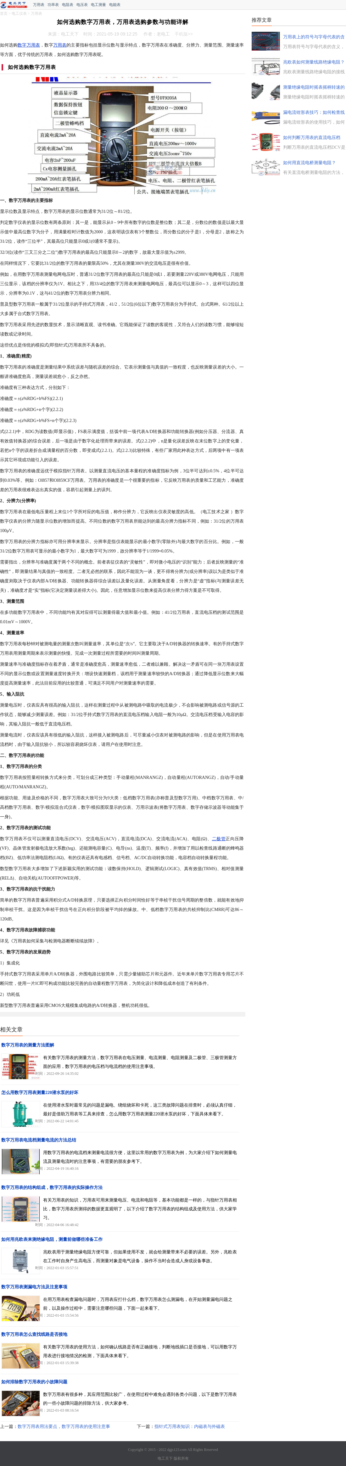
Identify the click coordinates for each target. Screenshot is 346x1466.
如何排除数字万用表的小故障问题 (34, 1382)
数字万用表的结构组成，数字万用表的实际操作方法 (52, 1187)
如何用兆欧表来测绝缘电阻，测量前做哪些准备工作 (52, 1239)
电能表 (114, 5)
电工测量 (98, 5)
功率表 (53, 5)
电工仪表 (19, 13)
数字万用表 (29, 45)
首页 (4, 13)
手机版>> (184, 33)
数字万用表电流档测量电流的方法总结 (38, 1140)
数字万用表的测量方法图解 (27, 1045)
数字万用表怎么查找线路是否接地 (34, 1334)
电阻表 (67, 5)
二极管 (219, 838)
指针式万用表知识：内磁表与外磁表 (189, 1426)
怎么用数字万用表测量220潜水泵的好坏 (39, 1092)
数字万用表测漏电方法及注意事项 (34, 1287)
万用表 (38, 5)
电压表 (82, 5)
